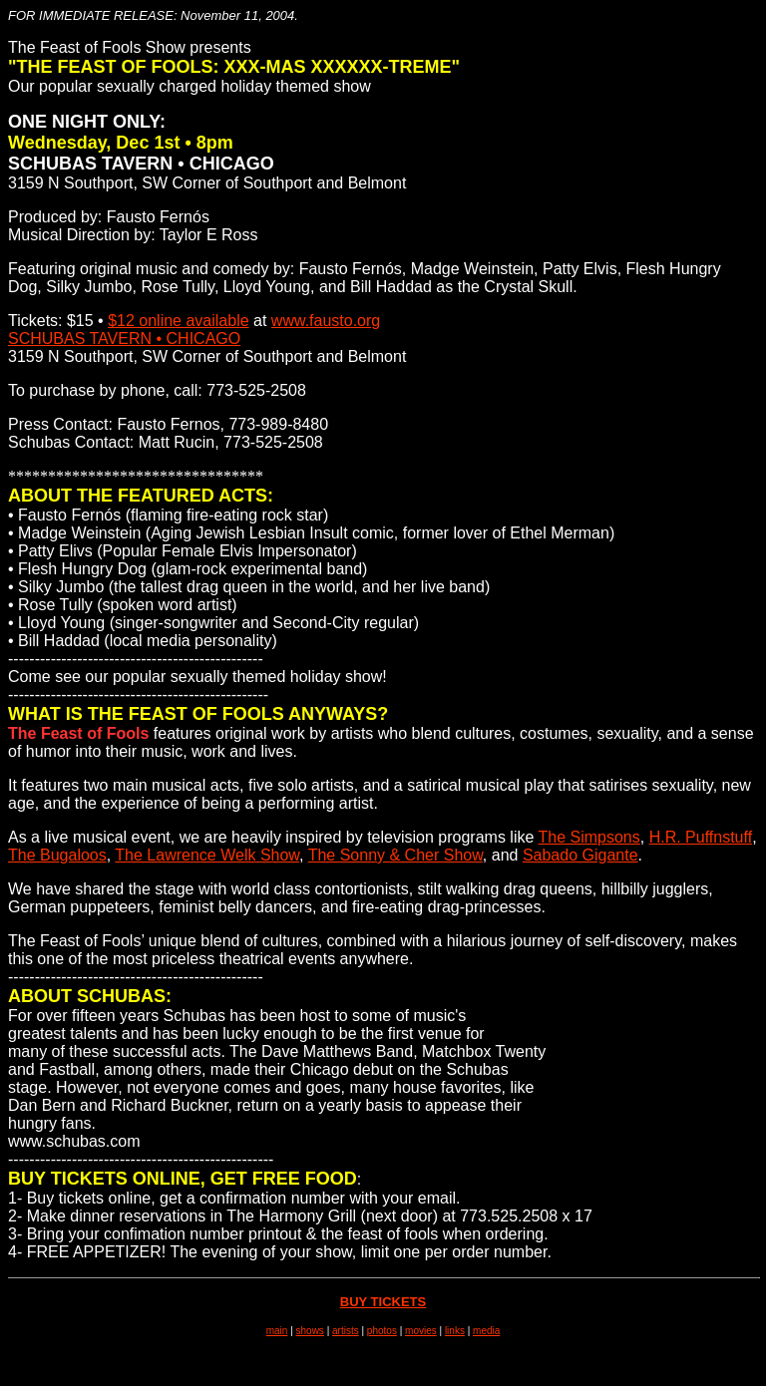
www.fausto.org (325, 320)
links (455, 1330)
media (486, 1330)
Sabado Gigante (580, 855)
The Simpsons (589, 837)
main (277, 1330)
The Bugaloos (57, 855)
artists (345, 1330)
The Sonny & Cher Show (395, 855)
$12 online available (178, 320)
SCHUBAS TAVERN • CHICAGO (124, 338)
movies (421, 1330)
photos (382, 1330)
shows (310, 1330)
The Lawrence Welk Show (207, 855)
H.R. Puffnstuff (700, 837)
